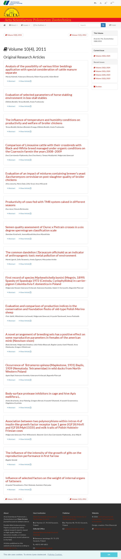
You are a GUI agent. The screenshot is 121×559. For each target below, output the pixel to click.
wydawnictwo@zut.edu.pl (74, 529)
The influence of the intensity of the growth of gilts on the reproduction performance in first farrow (43, 454)
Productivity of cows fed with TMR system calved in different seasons (45, 203)
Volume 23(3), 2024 (102, 56)
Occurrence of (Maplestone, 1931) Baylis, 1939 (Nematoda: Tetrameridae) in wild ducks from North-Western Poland (44, 368)
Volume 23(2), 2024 (102, 68)
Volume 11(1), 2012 (78, 35)
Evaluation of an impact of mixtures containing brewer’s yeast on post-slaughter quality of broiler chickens (45, 177)
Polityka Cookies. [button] (55, 555)
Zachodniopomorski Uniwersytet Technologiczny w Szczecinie (103, 519)
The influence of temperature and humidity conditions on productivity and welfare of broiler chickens (42, 121)
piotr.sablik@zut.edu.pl (43, 548)
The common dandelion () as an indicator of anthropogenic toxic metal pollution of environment (44, 253)
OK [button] (109, 555)
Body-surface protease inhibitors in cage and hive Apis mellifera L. (40, 395)
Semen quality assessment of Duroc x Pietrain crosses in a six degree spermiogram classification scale (44, 228)
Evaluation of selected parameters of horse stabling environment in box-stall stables (38, 96)
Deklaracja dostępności (102, 529)
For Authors (39, 25)
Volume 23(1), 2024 (102, 71)
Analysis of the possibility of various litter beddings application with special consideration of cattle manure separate (41, 69)
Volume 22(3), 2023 (102, 78)
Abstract (11, 81)
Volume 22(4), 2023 (102, 75)
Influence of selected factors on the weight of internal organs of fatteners (45, 479)
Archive (98, 86)
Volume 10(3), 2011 (13, 35)
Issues (25, 25)
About (13, 25)
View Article (25, 81)
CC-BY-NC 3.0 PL (10, 548)
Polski (112, 25)
